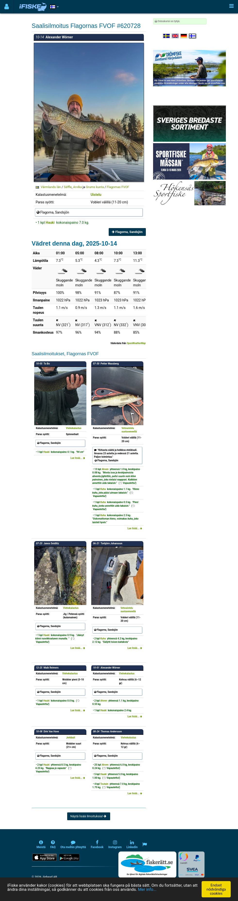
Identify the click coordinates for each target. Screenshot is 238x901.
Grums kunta (95, 187)
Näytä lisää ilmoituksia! (88, 816)
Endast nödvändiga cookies (216, 889)
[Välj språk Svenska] (166, 36)
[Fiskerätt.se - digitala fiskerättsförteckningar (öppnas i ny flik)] (147, 864)
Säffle (68, 187)
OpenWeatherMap (136, 343)
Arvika (77, 187)
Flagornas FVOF (118, 187)
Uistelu (96, 195)
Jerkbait (70, 737)
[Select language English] (175, 36)
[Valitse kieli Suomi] (192, 36)
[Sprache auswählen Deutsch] (184, 36)
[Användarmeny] (6, 6)
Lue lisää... (77, 458)
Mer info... (147, 889)
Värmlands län (51, 187)
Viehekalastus (74, 428)
